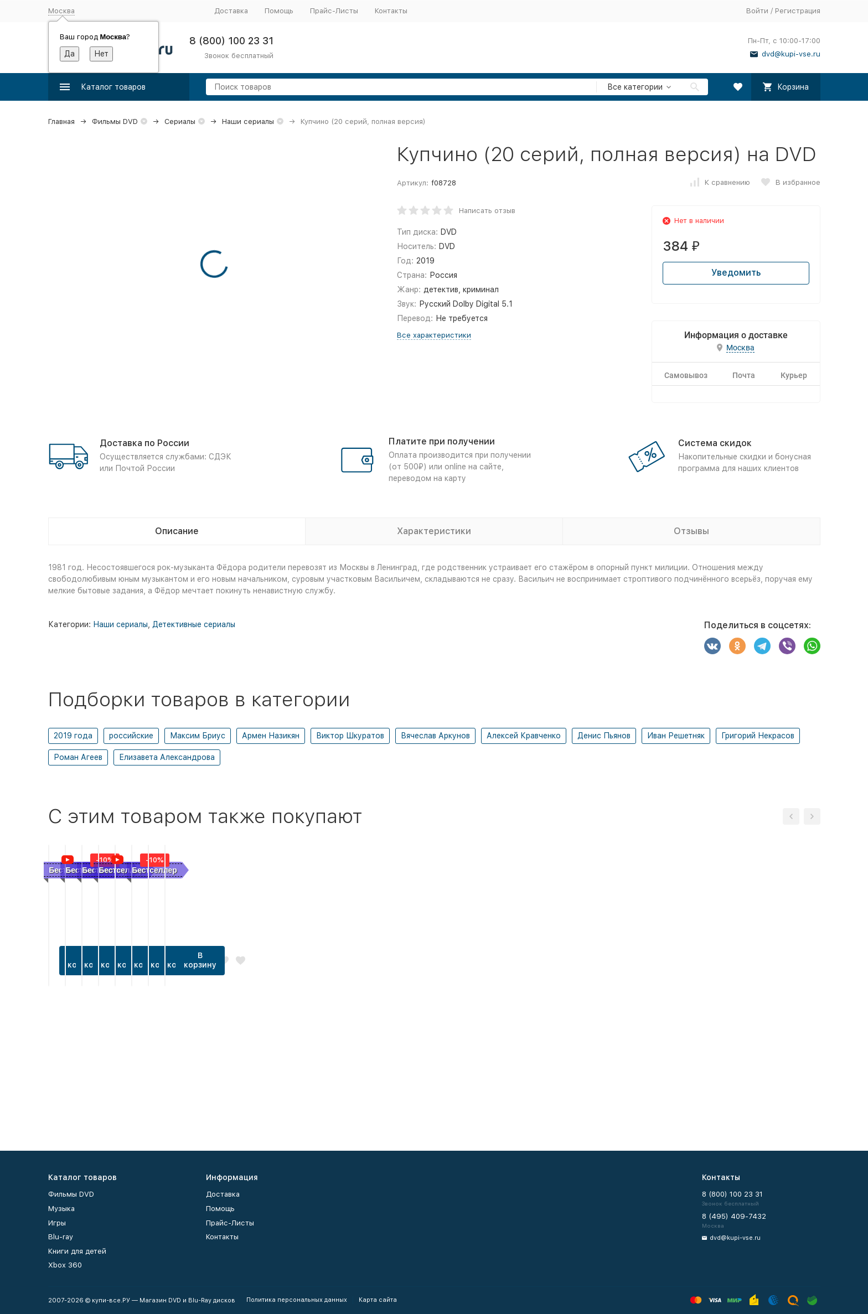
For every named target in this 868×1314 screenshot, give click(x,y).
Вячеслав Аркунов (435, 735)
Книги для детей (77, 1251)
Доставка (231, 11)
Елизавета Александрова (167, 757)
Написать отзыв (487, 210)
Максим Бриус (197, 735)
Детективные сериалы (193, 624)
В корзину (108, 1095)
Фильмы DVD (115, 121)
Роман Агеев (78, 757)
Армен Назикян (270, 735)
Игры (57, 1223)
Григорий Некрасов (757, 735)
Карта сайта (378, 1299)
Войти (757, 11)
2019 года (73, 735)
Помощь (279, 11)
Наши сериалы (248, 121)
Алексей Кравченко (524, 735)
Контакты (391, 11)
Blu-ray (60, 1237)
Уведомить (736, 272)
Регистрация (797, 11)
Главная (61, 121)
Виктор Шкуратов (350, 735)
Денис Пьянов (604, 735)
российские (131, 735)
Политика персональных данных (296, 1299)
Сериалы (179, 121)
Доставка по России (144, 443)
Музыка (61, 1208)
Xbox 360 (65, 1265)
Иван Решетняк (676, 735)
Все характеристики (434, 335)
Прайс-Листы (334, 11)
